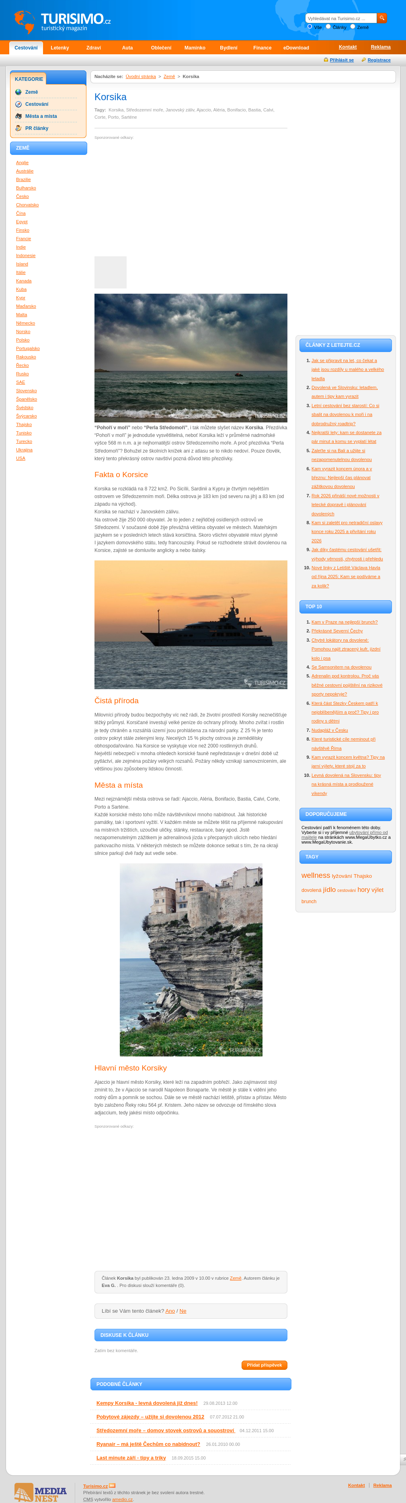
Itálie (21, 272)
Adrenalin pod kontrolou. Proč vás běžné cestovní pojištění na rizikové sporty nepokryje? (347, 684)
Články (340, 27)
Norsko (23, 331)
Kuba (21, 289)
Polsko (23, 340)
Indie (21, 247)
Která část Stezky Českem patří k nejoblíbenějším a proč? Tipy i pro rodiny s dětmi (345, 712)
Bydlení (228, 48)
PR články (36, 128)
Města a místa (41, 116)
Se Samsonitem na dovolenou (341, 667)
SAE (20, 382)
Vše (318, 27)
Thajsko (363, 876)
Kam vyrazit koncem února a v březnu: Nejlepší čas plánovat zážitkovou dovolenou (342, 477)
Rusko (22, 373)
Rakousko (26, 356)
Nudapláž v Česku (330, 730)
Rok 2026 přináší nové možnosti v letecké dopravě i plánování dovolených (345, 504)
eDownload (296, 48)
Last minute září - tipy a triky (131, 1458)
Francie (23, 238)
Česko (22, 196)
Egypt (22, 221)
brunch (308, 901)
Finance (262, 48)
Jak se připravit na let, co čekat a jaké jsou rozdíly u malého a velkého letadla (348, 369)
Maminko (195, 48)
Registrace (379, 60)
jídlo (329, 889)
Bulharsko (26, 187)
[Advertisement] (162, 198)
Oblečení (161, 48)
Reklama (381, 47)
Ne (183, 1311)
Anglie (22, 162)
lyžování (342, 876)
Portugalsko (28, 348)
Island (22, 263)
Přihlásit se (342, 60)
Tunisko (24, 432)
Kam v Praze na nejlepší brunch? (345, 622)
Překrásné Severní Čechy (337, 630)
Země (363, 27)
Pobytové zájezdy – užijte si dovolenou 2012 (150, 1417)
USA (20, 458)
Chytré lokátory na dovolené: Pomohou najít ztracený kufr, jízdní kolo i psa (346, 649)
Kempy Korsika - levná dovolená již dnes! (147, 1403)
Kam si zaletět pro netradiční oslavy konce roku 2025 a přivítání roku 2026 (347, 531)
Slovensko (26, 390)
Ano (170, 1311)
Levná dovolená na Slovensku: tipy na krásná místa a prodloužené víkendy (346, 784)
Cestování (25, 48)
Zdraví (93, 48)
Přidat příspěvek (264, 1365)
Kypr (20, 297)
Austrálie (25, 171)
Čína (21, 213)
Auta (127, 48)
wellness (315, 875)
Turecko (24, 441)
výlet (377, 890)
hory (364, 889)
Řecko (22, 365)
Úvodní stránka (141, 76)
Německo (25, 323)
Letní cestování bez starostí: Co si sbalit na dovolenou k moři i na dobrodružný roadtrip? (345, 414)
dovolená (311, 890)
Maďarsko (26, 306)
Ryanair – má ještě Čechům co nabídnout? (148, 1444)
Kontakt (348, 47)
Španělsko (26, 399)
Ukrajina (24, 449)
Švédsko (24, 407)
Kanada (24, 280)
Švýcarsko (26, 416)
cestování (346, 890)
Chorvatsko (27, 204)
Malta (21, 314)
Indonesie (26, 255)
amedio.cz (122, 1499)
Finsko (22, 230)
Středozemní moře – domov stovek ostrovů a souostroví (166, 1430)
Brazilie (23, 179)
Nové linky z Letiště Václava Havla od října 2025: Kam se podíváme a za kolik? (346, 576)
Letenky (60, 48)
